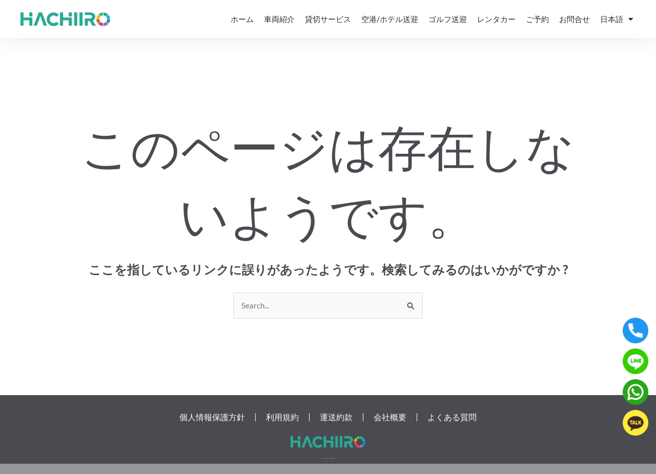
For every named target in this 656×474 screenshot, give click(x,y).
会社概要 (390, 417)
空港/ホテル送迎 (389, 19)
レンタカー (496, 19)
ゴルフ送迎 (447, 19)
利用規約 (282, 417)
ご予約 (537, 19)
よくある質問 (452, 417)
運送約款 (336, 417)
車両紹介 (279, 19)
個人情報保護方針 (212, 417)
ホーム (242, 19)
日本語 (616, 19)
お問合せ (574, 19)
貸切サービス (328, 19)
